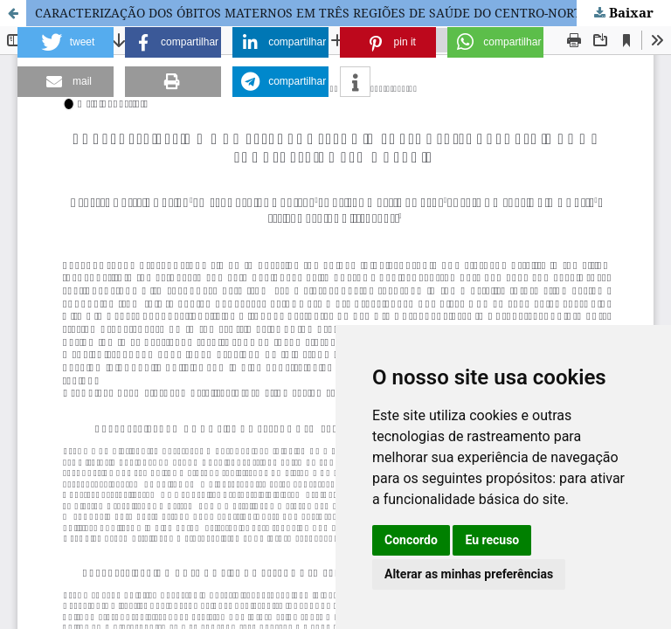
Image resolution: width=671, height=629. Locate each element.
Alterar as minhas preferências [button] (468, 574)
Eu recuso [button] (492, 540)
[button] (65, 42)
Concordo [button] (411, 540)
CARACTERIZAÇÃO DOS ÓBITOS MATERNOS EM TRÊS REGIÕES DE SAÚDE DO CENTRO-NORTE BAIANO (338, 12)
